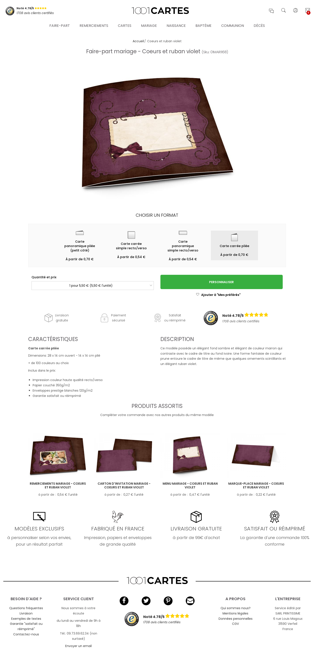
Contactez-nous (26, 634)
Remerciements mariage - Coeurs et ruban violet (58, 485)
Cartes (124, 25)
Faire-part (59, 25)
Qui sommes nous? (236, 608)
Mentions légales (235, 613)
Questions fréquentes (26, 608)
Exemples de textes (26, 618)
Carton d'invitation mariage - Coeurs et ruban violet (124, 485)
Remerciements (94, 25)
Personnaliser (221, 282)
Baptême (203, 25)
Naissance (176, 25)
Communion (232, 25)
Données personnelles (236, 618)
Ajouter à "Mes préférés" (218, 295)
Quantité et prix (44, 277)
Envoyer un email (78, 646)
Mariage (149, 25)
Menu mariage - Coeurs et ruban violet (190, 485)
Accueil (138, 41)
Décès (259, 25)
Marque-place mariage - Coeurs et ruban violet (256, 485)
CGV (235, 624)
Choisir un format (157, 215)
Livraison (26, 613)
